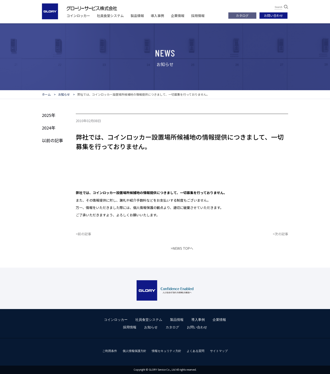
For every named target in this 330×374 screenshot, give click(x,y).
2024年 (48, 128)
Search (281, 7)
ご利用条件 (109, 351)
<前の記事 (83, 247)
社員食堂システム (110, 15)
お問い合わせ (273, 15)
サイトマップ (219, 351)
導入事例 (157, 15)
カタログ (242, 15)
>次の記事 (280, 247)
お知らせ (64, 94)
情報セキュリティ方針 (166, 351)
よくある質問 (195, 351)
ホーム (46, 94)
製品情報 (137, 15)
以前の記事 (52, 140)
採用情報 (198, 15)
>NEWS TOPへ (182, 261)
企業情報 (177, 15)
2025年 (48, 115)
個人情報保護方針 (134, 351)
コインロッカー (78, 15)
